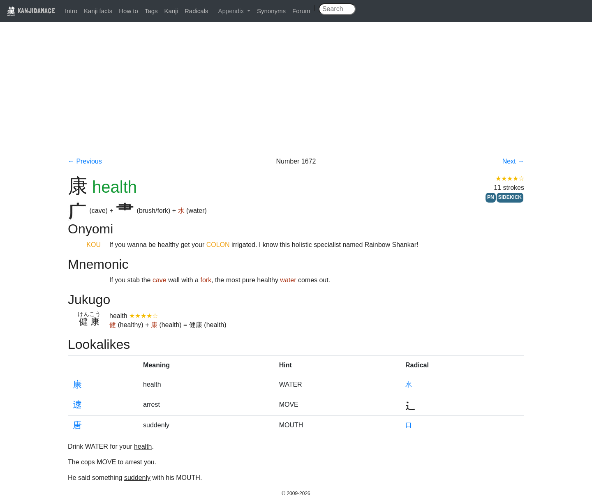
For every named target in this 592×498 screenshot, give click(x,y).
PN (490, 197)
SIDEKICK (510, 197)
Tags (151, 10)
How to (128, 10)
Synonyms (271, 10)
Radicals (196, 10)
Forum (301, 10)
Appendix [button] (231, 10)
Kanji (171, 10)
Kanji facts (98, 10)
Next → (513, 161)
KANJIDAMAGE (31, 10)
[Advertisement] (296, 95)
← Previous (85, 161)
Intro (71, 10)
